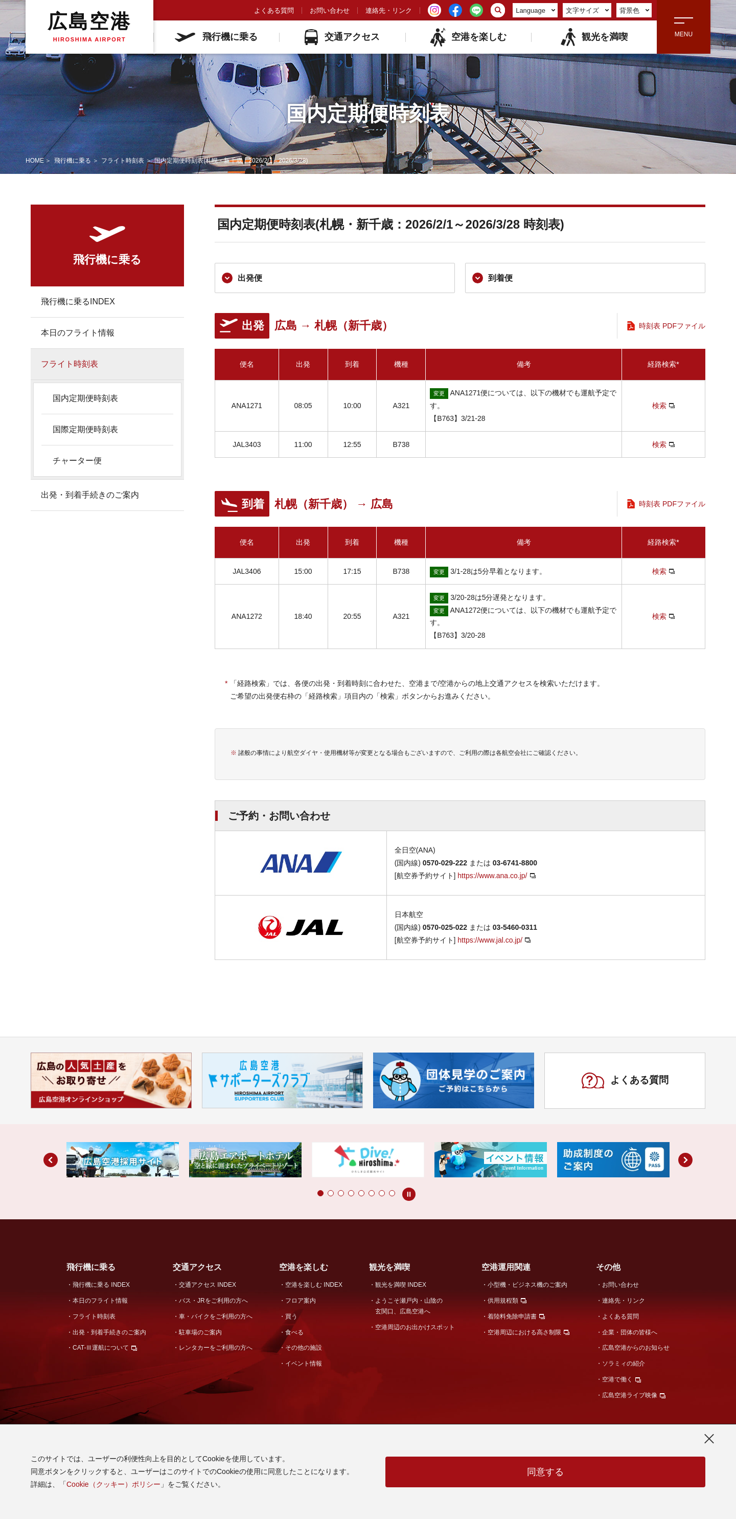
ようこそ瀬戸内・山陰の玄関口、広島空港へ (409, 1306)
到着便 (492, 278)
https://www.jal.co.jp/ (489, 940)
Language (535, 10)
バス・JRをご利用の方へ (213, 1300)
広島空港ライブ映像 (629, 1395)
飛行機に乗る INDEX (101, 1284)
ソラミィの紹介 (623, 1363)
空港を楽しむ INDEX (313, 1284)
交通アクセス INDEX (207, 1284)
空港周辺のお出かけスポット (415, 1327)
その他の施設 (303, 1347)
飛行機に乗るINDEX (78, 301)
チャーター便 (77, 460)
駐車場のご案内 (200, 1332)
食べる (294, 1332)
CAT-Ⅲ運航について (101, 1347)
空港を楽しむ (468, 37)
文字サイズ (587, 10)
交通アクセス (342, 37)
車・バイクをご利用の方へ (215, 1316)
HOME (35, 160)
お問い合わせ (330, 10)
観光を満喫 (594, 37)
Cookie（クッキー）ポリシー (113, 1484)
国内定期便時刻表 (85, 398)
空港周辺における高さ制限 (524, 1332)
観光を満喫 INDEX (400, 1284)
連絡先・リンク (388, 10)
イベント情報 (303, 1363)
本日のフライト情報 (77, 332)
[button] (320, 1193)
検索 (659, 405)
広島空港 (89, 26)
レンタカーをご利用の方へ (215, 1347)
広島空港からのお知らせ (636, 1347)
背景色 (634, 10)
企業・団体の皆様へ (629, 1332)
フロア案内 (300, 1300)
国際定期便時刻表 (85, 429)
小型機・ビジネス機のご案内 (527, 1284)
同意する (545, 1472)
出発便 (242, 278)
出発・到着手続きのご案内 (90, 494)
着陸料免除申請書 (512, 1316)
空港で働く (617, 1379)
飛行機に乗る (216, 37)
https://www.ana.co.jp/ (492, 876)
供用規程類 (503, 1300)
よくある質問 (274, 10)
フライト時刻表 (122, 160)
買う (291, 1316)
